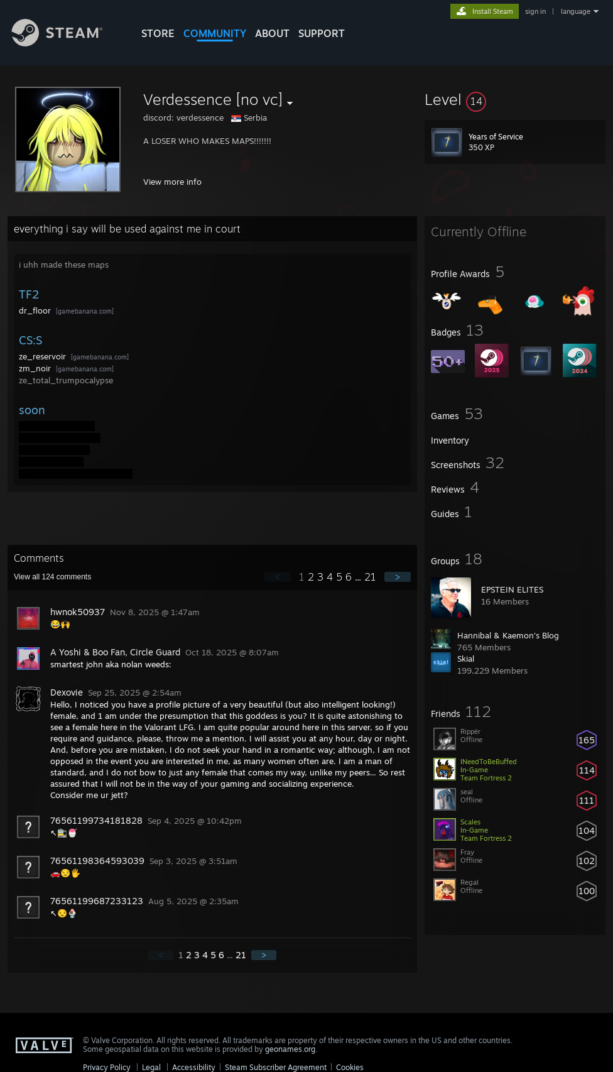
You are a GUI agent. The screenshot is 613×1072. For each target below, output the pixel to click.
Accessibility (193, 1067)
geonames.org (290, 1049)
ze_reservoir (43, 356)
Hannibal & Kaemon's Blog (508, 635)
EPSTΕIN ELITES (512, 589)
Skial (465, 659)
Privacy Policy (107, 1067)
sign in (535, 11)
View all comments (52, 576)
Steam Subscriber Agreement (276, 1067)
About (272, 33)
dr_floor (36, 310)
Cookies (350, 1067)
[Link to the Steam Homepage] (66, 43)
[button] (515, 99)
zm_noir (36, 368)
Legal (151, 1067)
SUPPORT (321, 33)
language (575, 11)
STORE (158, 33)
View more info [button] (172, 182)
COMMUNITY (214, 33)
